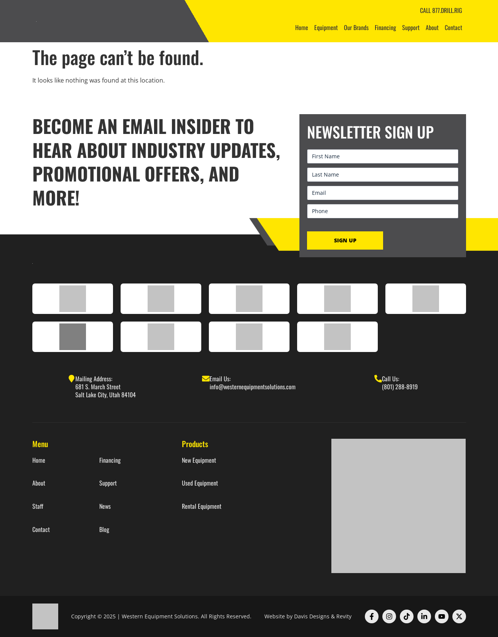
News (105, 506)
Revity (344, 616)
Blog (104, 529)
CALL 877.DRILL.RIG (441, 10)
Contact (453, 27)
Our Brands (356, 27)
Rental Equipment (201, 506)
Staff (37, 506)
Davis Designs (311, 616)
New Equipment (199, 460)
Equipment (326, 27)
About (432, 27)
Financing (385, 27)
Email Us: (220, 378)
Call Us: (390, 378)
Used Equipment (200, 483)
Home (301, 27)
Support (411, 27)
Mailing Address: (93, 378)
